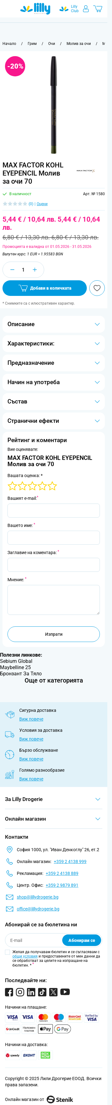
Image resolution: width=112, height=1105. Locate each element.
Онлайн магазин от (39, 1099)
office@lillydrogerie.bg (38, 908)
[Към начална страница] (9, 43)
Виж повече (31, 719)
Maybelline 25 (15, 667)
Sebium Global (16, 661)
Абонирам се (81, 940)
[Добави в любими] (97, 288)
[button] (85, 171)
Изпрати (54, 634)
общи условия (25, 956)
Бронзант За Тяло (21, 674)
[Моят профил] (86, 8)
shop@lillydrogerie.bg (37, 897)
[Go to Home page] (35, 8)
